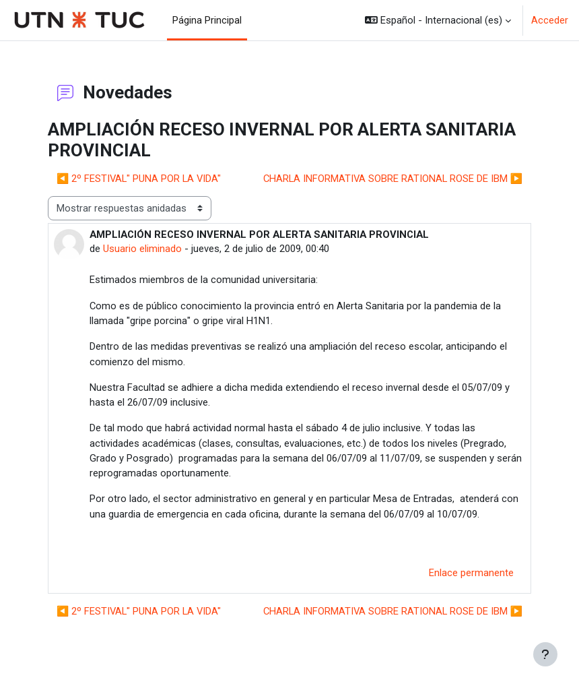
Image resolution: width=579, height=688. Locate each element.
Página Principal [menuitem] (207, 20)
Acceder (549, 20)
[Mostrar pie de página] (545, 654)
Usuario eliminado (142, 249)
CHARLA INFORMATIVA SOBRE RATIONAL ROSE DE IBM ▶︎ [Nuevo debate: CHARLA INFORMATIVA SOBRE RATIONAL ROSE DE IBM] (392, 179)
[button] (438, 20)
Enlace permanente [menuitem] (471, 573)
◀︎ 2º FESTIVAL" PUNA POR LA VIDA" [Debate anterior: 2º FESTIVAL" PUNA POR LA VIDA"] (139, 179)
